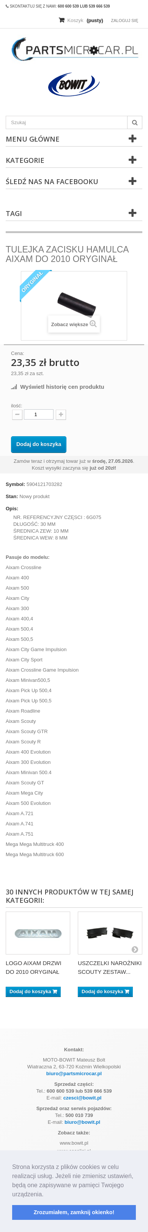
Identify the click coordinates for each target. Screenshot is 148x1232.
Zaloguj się (124, 20)
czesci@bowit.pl (82, 1098)
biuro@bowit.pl (82, 1122)
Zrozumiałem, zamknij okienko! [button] (74, 1212)
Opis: (12, 508)
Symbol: (15, 484)
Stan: (12, 496)
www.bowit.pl (74, 1143)
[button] (46, 1195)
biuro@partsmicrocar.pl (74, 1073)
